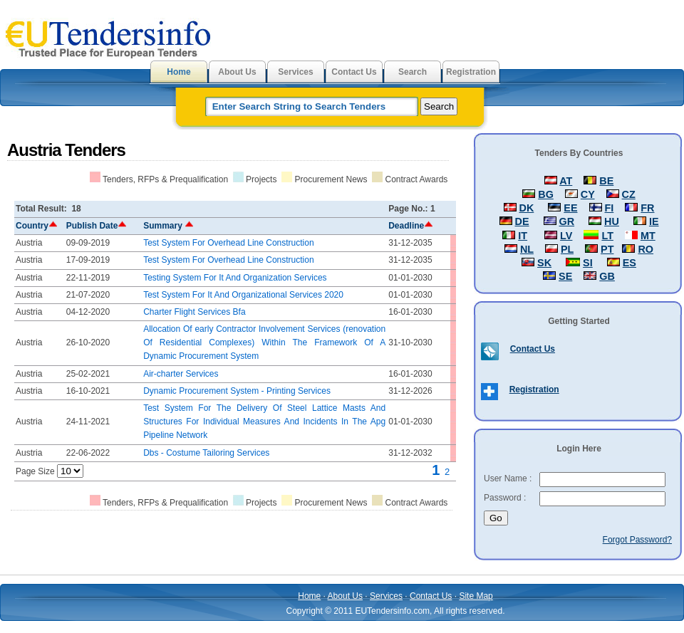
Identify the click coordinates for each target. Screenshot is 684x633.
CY (588, 194)
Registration (471, 72)
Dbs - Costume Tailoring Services (206, 453)
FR (647, 208)
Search (412, 72)
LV (566, 235)
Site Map (475, 596)
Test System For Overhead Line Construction (228, 243)
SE (565, 276)
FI (609, 208)
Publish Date (97, 226)
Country (37, 226)
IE (654, 221)
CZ (629, 194)
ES (629, 262)
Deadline (410, 226)
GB (607, 276)
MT (648, 235)
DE (522, 221)
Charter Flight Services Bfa (194, 312)
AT (565, 181)
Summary (168, 226)
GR (567, 221)
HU (611, 221)
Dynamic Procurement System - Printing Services (237, 391)
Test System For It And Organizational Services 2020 (243, 295)
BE (606, 181)
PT (607, 249)
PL (567, 249)
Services (295, 72)
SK (544, 262)
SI (588, 262)
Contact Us (353, 72)
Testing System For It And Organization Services (234, 278)
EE (570, 208)
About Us (237, 72)
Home (178, 72)
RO (645, 249)
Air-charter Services (180, 374)
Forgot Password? (637, 540)
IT (522, 235)
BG (546, 194)
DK (526, 208)
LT (607, 235)
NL (527, 249)
